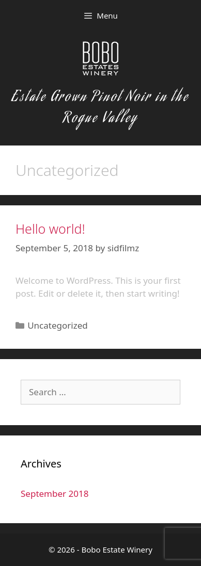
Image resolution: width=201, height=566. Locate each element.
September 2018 (54, 493)
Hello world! (50, 228)
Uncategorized (57, 325)
